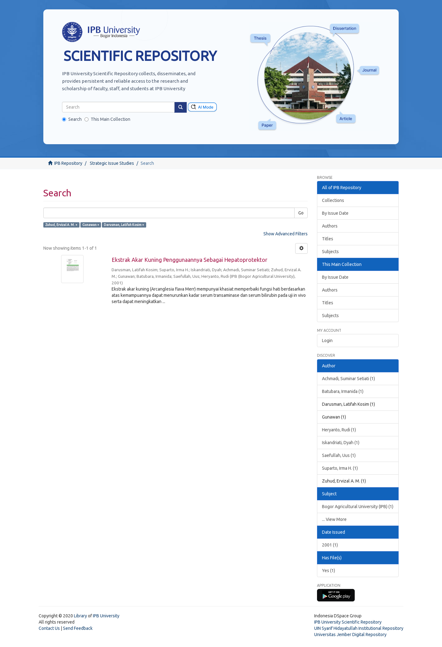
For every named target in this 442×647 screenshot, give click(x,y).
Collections (333, 200)
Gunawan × (90, 225)
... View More (334, 519)
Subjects (330, 251)
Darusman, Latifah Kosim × (124, 225)
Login (327, 340)
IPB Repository (68, 163)
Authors (330, 225)
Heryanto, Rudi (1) (339, 429)
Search (72, 119)
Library (80, 615)
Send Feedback (78, 628)
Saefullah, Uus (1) (339, 455)
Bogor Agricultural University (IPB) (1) (357, 506)
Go (301, 212)
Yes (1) (328, 570)
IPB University (106, 615)
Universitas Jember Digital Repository (350, 634)
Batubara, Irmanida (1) (342, 391)
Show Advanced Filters (285, 233)
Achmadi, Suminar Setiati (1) (348, 378)
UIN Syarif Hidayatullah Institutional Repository (358, 628)
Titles (327, 238)
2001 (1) (330, 544)
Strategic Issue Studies (112, 163)
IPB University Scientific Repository (348, 622)
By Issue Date (335, 213)
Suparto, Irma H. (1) (340, 468)
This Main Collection (107, 119)
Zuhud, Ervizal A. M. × (61, 225)
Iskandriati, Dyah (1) (340, 442)
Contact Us (49, 628)
